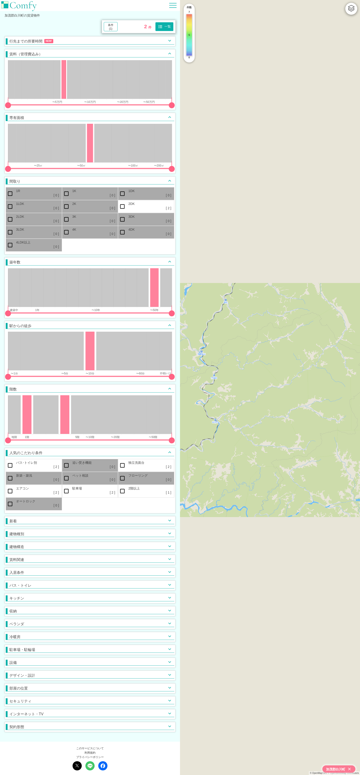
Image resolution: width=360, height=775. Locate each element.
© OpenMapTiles (318, 773)
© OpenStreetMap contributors (343, 773)
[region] (270, 387)
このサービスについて (90, 748)
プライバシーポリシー (90, 757)
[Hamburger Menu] (173, 5)
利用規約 (90, 752)
